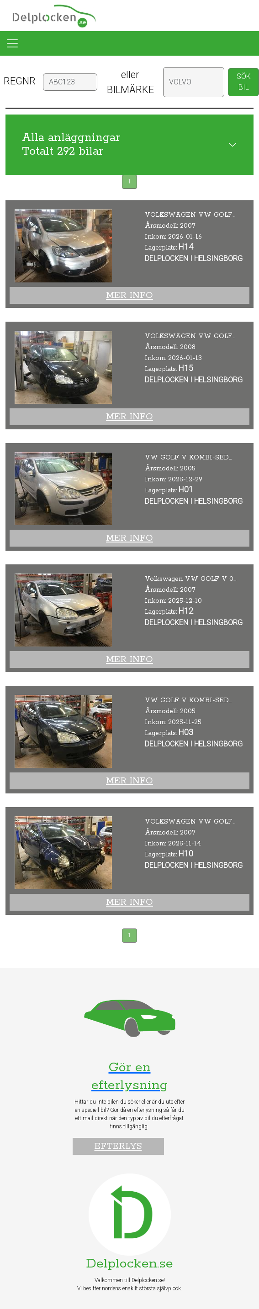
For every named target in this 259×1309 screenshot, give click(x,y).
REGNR (20, 81)
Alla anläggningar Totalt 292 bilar (71, 144)
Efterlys (118, 1146)
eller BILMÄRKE (130, 82)
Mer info (129, 295)
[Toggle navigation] (12, 43)
